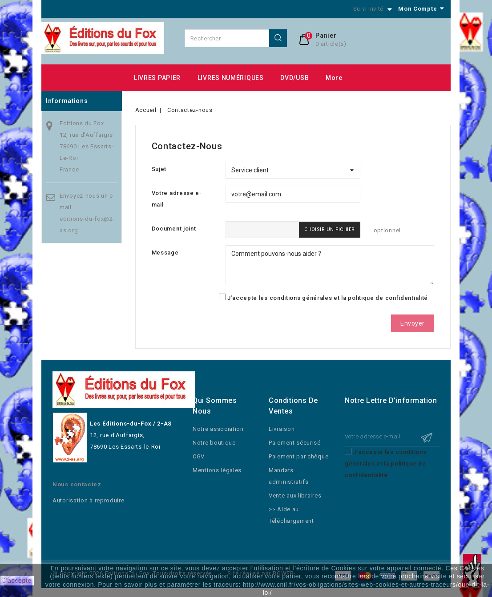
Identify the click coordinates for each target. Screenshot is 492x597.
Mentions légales (217, 470)
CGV (199, 456)
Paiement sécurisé (295, 442)
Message (165, 252)
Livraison (281, 429)
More (334, 77)
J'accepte (17, 580)
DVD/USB (294, 77)
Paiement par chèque (298, 456)
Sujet (159, 169)
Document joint (174, 228)
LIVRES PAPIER (157, 77)
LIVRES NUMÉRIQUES (231, 77)
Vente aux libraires (295, 495)
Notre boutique (214, 442)
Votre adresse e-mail (177, 199)
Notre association (218, 429)
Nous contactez (76, 484)
